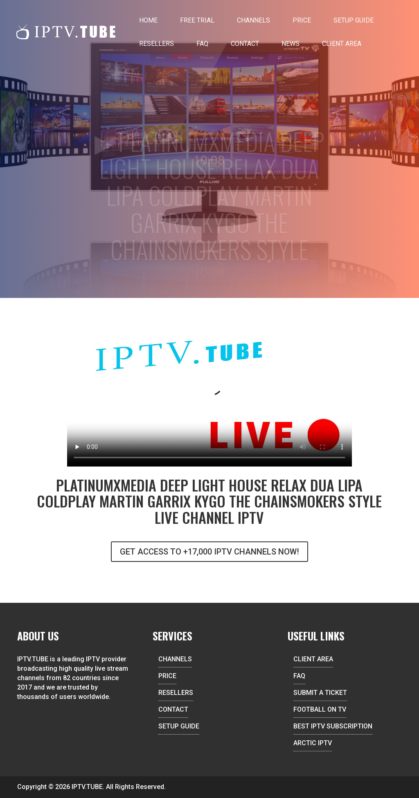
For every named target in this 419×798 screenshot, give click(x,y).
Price (302, 20)
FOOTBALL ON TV (319, 709)
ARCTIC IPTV (312, 743)
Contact (245, 43)
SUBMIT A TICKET (320, 693)
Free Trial (197, 20)
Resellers (156, 43)
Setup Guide (353, 20)
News (291, 43)
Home (148, 20)
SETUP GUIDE (178, 726)
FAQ (202, 43)
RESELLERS (175, 693)
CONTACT (173, 709)
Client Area (341, 43)
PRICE (167, 676)
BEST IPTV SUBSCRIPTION (332, 726)
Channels (253, 20)
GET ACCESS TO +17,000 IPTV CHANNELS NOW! (209, 552)
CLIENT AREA (313, 659)
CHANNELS (175, 659)
